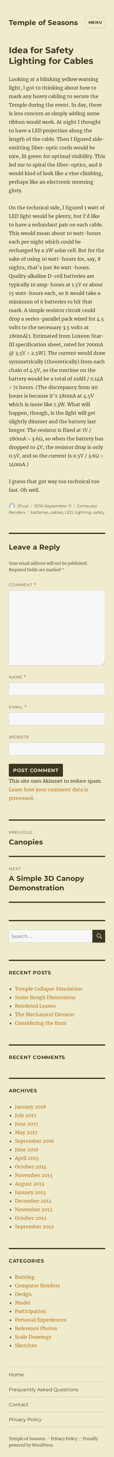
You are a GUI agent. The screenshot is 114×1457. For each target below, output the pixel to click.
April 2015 (27, 1158)
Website (19, 736)
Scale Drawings (33, 1337)
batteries (39, 512)
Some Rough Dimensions (45, 997)
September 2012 (34, 1226)
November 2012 (34, 1209)
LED (69, 512)
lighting (83, 512)
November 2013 (33, 1175)
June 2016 (27, 1149)
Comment (22, 584)
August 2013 (29, 1184)
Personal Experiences (40, 1320)
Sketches (26, 1345)
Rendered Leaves (35, 1006)
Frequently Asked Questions (43, 1390)
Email (18, 707)
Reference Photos (36, 1328)
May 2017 (26, 1132)
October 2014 (31, 1167)
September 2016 (34, 1141)
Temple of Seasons (43, 22)
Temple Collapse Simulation (48, 989)
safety (99, 512)
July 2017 (25, 1115)
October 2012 (31, 1218)
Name (17, 677)
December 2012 (33, 1201)
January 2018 (30, 1107)
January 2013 (30, 1192)
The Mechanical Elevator (44, 1014)
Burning (25, 1277)
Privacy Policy (25, 1419)
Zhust (23, 505)
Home (16, 1375)
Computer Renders (37, 1285)
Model (22, 1303)
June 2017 (26, 1124)
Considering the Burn (41, 1023)
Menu (95, 22)
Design (23, 1294)
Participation (30, 1311)
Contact (19, 1404)
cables (56, 512)
